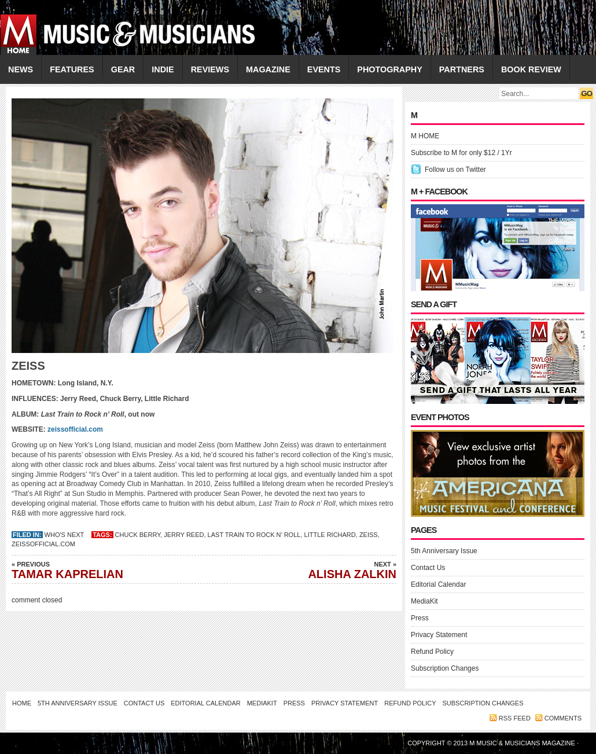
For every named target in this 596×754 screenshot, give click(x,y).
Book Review (531, 69)
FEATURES (72, 69)
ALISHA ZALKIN (315, 570)
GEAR (123, 69)
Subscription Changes (445, 668)
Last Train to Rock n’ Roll (254, 534)
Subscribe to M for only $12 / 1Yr (461, 153)
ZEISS (368, 534)
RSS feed (515, 718)
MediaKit (424, 601)
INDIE (163, 69)
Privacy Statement (439, 635)
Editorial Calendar (438, 584)
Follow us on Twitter (455, 169)
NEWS (20, 69)
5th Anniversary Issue (444, 551)
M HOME (425, 136)
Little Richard (330, 534)
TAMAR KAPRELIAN (93, 570)
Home (21, 703)
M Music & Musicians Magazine (523, 743)
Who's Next (64, 534)
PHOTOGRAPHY (389, 69)
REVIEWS (210, 69)
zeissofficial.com (74, 429)
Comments (563, 718)
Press (420, 618)
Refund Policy (432, 652)
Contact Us (428, 568)
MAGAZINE (268, 69)
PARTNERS (461, 69)
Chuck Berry (137, 534)
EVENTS (324, 69)
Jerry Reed (184, 534)
